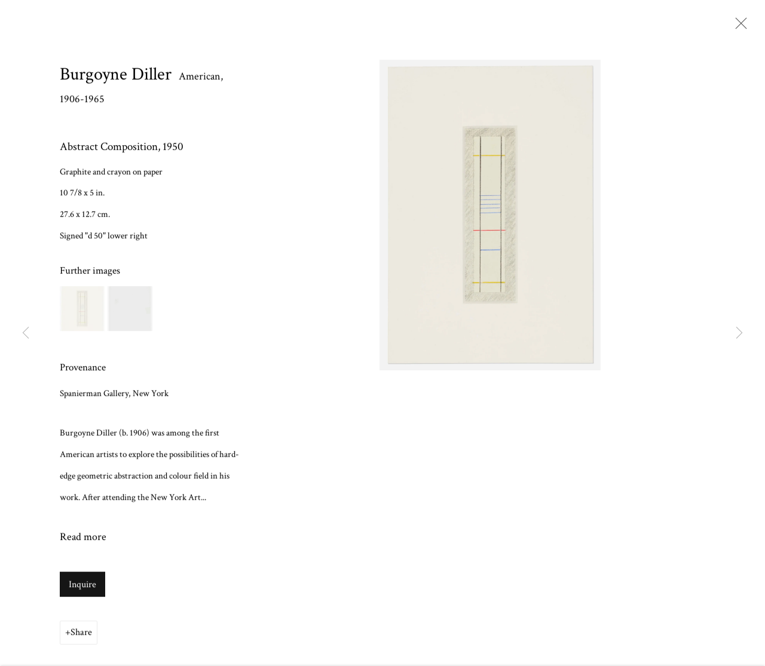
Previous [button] (25, 333)
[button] (82, 310)
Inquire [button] (82, 586)
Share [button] (81, 634)
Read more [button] (83, 538)
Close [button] (738, 27)
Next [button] (739, 333)
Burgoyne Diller (116, 76)
